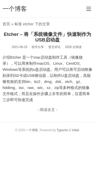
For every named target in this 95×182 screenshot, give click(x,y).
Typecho (62, 130)
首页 (6, 24)
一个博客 (15, 8)
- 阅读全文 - (47, 109)
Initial (75, 130)
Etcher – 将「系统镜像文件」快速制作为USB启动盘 (47, 37)
